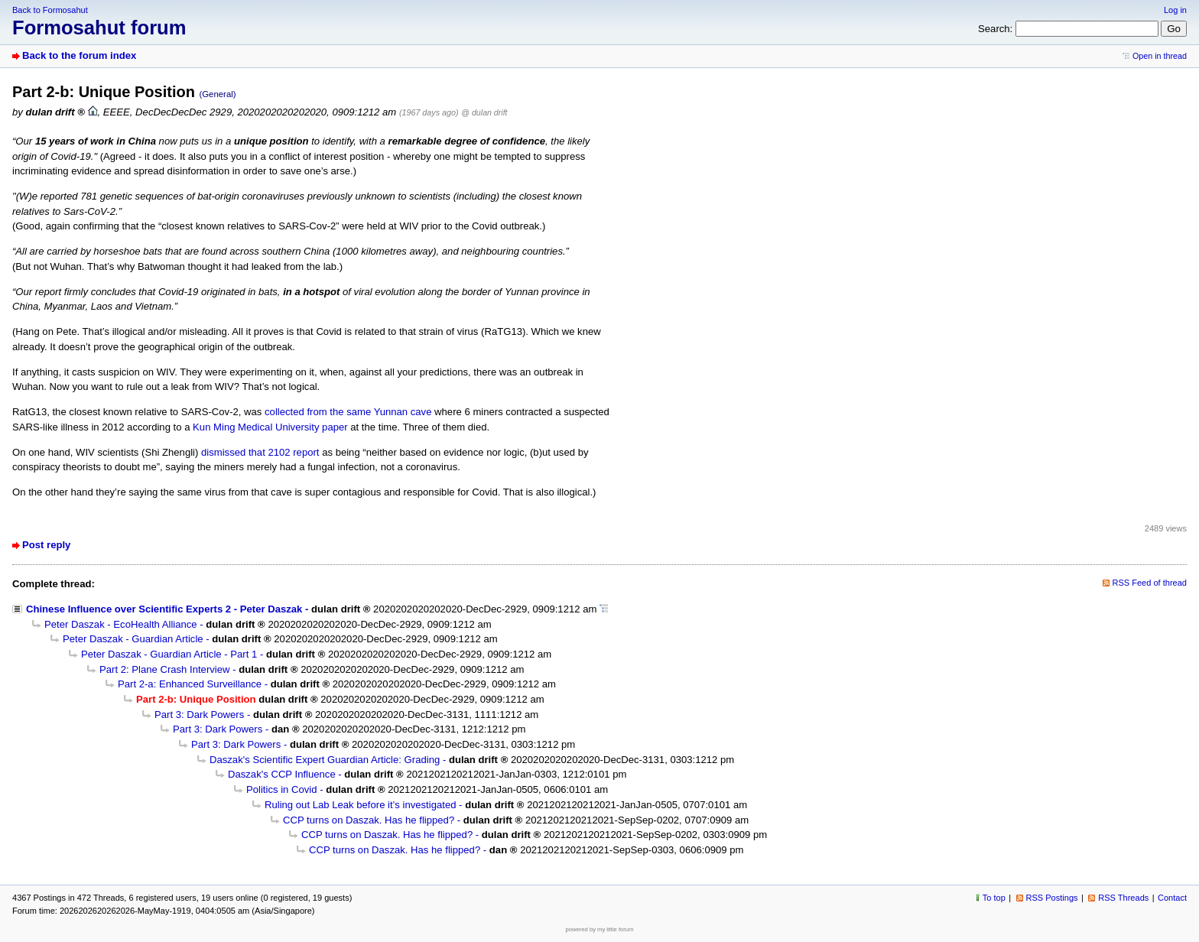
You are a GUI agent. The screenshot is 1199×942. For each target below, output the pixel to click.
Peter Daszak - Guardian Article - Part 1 (169, 654)
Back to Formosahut (50, 10)
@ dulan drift (484, 112)
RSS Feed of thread (1150, 582)
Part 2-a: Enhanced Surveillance (190, 684)
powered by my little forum (600, 929)
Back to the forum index (79, 55)
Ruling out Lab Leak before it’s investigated (360, 804)
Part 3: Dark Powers (199, 714)
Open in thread (1159, 55)
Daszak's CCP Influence (282, 774)
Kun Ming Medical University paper (270, 427)
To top (994, 897)
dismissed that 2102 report (260, 452)
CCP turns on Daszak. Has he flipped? (368, 820)
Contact (1172, 897)
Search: (995, 28)
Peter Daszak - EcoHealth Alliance (120, 624)
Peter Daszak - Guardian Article (133, 639)
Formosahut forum (99, 27)
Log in (1175, 10)
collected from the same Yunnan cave (348, 411)
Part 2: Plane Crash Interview (164, 669)
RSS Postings (1052, 897)
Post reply (46, 545)
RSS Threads (1123, 897)
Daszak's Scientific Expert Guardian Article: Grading (325, 759)
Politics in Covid (281, 789)
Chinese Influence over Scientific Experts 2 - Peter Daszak (164, 609)
